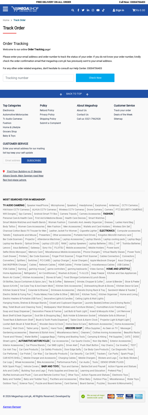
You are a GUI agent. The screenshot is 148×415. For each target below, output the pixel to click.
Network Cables (47, 264)
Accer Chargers (79, 260)
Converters (8, 260)
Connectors (128, 256)
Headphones (85, 205)
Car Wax (37, 353)
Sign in (118, 10)
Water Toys (133, 379)
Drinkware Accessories (62, 290)
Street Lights (9, 341)
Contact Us (82, 114)
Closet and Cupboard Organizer (65, 303)
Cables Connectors (109, 256)
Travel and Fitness (12, 336)
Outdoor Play (100, 379)
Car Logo (7, 362)
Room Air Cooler (11, 277)
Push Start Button (89, 345)
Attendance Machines (48, 239)
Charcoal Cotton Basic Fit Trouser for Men (24, 230)
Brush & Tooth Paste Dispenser (52, 319)
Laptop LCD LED (50, 243)
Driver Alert (71, 345)
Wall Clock (18, 328)
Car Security (76, 353)
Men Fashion (54, 226)
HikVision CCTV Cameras (16, 209)
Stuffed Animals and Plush (17, 375)
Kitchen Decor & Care (127, 286)
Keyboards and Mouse (24, 235)
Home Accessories (124, 324)
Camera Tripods (68, 214)
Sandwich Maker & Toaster (121, 290)
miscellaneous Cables (103, 264)
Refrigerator (30, 273)
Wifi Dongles (9, 214)
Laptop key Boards (12, 243)
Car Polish (25, 353)
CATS (127, 336)
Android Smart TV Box (45, 214)
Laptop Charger (61, 260)
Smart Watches (96, 218)
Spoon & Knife (10, 286)
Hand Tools (57, 328)
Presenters (44, 235)
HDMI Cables (65, 264)
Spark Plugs (127, 353)
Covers (6, 328)
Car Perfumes (10, 353)
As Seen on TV (110, 328)
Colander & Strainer (38, 290)
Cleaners (85, 332)
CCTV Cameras (130, 205)
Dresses (109, 222)
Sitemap (118, 119)
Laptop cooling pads (114, 239)
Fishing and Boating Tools (71, 336)
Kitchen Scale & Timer (14, 290)
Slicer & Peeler (132, 281)
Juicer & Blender (114, 281)
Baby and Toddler (12, 379)
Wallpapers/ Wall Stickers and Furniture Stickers (69, 307)
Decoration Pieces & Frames (46, 311)
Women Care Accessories (31, 226)
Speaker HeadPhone (37, 205)
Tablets (6, 235)
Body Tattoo (9, 226)
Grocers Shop (10, 131)
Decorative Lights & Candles (58, 298)
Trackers (101, 353)
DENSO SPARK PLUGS (112, 362)
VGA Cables (9, 269)
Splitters (21, 260)
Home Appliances (12, 273)
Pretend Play (114, 370)
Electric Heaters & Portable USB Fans (22, 298)
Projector (30, 239)
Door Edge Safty (72, 349)
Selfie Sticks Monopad (14, 252)
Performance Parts (67, 362)
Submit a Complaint (50, 123)
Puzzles (101, 383)
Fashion (7, 123)
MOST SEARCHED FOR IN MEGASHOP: (24, 199)
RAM (63, 243)
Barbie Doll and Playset (93, 366)
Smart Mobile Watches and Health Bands (24, 222)
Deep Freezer (97, 273)
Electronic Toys (120, 375)
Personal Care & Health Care (17, 218)
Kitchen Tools (89, 294)
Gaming (22, 269)
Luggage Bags (47, 336)
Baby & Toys (9, 135)
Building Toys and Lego (33, 370)
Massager (125, 328)
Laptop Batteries (97, 243)
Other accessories (62, 235)
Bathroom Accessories (100, 324)
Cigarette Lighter (88, 230)
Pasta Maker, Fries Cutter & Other (51, 294)
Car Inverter (122, 345)
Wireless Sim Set (121, 226)
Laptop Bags (134, 239)
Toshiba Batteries (131, 243)
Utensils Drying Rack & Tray (91, 290)
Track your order (122, 110)
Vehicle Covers (31, 366)
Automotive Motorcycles (15, 114)
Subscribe (34, 160)
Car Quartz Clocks (80, 341)
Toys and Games (70, 366)
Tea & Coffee (55, 281)
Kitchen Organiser (108, 294)
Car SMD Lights (55, 345)
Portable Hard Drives (84, 235)
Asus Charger (125, 260)
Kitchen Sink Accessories (69, 286)
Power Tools (133, 252)
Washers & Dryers (67, 273)
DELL (111, 243)
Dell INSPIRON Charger (15, 264)
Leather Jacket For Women (63, 230)
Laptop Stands (93, 239)
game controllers (56, 269)
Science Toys (26, 383)
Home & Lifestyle (11, 127)
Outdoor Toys (10, 383)
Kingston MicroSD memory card (114, 235)
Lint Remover (123, 311)
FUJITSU (58, 247)
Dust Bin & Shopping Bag (48, 315)
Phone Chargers (91, 252)
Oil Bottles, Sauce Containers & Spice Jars (24, 281)
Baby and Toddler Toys (35, 379)
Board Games (87, 383)
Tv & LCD (83, 273)
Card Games (70, 383)
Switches (32, 260)
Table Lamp (32, 328)
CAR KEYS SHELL (12, 358)
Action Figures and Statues (122, 366)
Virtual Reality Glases (114, 252)
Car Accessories (60, 341)
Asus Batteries (20, 247)
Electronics (8, 110)
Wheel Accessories (24, 362)
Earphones (100, 205)
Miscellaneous (117, 379)
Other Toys (73, 375)
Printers (23, 256)
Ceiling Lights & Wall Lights (89, 298)
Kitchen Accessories (33, 277)
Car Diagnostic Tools (122, 349)
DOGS (136, 336)
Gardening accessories (14, 332)
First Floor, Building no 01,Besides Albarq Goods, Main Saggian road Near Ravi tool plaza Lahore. (23, 175)
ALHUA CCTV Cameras (44, 209)
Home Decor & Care (76, 324)
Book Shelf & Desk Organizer (17, 315)
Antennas (114, 205)
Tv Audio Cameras (12, 119)
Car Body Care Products (96, 349)
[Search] (38, 77)
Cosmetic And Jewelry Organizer (85, 222)
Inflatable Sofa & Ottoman (111, 315)
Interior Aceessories (13, 345)
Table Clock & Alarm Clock (84, 319)
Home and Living (129, 294)
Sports (44, 328)
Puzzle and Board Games (48, 383)
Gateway (35, 247)
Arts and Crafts (11, 370)
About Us (82, 110)
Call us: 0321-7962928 (89, 119)
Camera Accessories (90, 214)
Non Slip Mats (100, 341)
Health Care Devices (75, 218)
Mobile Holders (96, 247)
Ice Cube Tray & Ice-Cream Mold (36, 286)
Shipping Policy (48, 119)
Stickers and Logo (107, 358)
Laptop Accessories (73, 239)
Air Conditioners (47, 273)
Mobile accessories (76, 247)
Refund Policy (47, 110)
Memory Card (36, 252)
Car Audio (84, 362)
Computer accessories (128, 230)
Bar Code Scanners (13, 239)
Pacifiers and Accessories (63, 379)
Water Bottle (31, 336)
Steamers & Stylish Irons (41, 332)
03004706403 (137, 2)
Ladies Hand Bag (124, 222)
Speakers (72, 205)
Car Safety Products (51, 349)
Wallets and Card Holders (96, 226)
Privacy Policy (47, 114)
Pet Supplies (115, 336)
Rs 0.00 (140, 10)
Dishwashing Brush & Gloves (99, 286)
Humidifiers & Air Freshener (111, 307)
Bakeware (69, 281)
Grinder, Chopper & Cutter (90, 281)
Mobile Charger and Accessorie (40, 358)
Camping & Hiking (96, 336)
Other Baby (85, 379)
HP (118, 243)
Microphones (57, 205)
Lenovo (6, 247)
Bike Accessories (45, 362)
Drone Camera (94, 209)
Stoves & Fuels (53, 277)
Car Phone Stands (35, 345)
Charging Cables (67, 358)
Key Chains (107, 345)
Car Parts (113, 353)
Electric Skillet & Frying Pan (17, 294)
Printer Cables (81, 264)
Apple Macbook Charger (102, 260)
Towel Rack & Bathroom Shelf (18, 319)
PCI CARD (45, 260)
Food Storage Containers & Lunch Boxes (84, 277)
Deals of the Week (123, 114)
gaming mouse (37, 269)
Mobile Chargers (86, 358)
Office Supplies (92, 328)
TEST (133, 345)
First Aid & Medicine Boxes (48, 218)
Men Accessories (72, 226)
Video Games (97, 269)
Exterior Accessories (120, 341)
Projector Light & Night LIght (115, 319)
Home (6, 20)
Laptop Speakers (77, 243)
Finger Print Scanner (62, 256)
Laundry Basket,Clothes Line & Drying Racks (107, 303)
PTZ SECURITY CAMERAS (129, 209)
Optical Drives (32, 243)
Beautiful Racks (132, 332)
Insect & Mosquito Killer (102, 311)
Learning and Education (92, 370)
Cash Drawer (9, 256)
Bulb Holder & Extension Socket (79, 315)
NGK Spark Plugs (12, 366)
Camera (109, 209)
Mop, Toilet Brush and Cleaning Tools (22, 307)
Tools (95, 362)
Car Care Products (28, 349)
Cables (32, 264)
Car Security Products (56, 353)
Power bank (113, 247)
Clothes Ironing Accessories (106, 332)
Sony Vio (47, 247)
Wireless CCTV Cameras (71, 209)
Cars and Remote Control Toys (49, 375)
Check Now (95, 77)
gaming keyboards (77, 269)
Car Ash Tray (9, 349)
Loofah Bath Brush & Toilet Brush (20, 324)
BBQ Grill (74, 294)
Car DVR (89, 353)
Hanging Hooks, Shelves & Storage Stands (25, 303)
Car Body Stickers (128, 358)
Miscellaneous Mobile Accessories (63, 252)
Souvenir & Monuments (120, 383)
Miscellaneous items (67, 332)
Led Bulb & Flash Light (75, 311)
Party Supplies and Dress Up (63, 370)
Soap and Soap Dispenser (16, 311)
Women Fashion (57, 222)
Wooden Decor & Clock (51, 324)
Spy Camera (25, 214)
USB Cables (123, 264)
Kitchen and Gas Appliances (121, 273)
